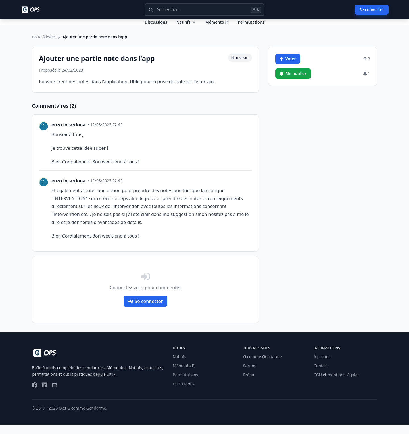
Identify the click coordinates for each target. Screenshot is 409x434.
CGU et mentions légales (336, 384)
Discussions (184, 393)
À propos (322, 366)
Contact (321, 375)
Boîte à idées (44, 46)
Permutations (251, 26)
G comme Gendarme (262, 366)
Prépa (248, 384)
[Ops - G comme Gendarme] (34, 9)
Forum (249, 375)
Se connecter (371, 9)
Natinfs (179, 366)
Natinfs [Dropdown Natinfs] (186, 26)
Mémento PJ (217, 26)
